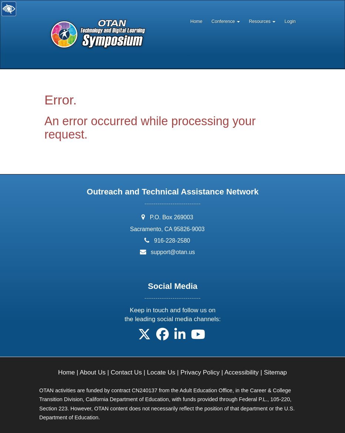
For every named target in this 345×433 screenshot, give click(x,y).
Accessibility (241, 372)
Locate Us (161, 372)
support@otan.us (173, 252)
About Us (92, 372)
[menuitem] (196, 20)
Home (196, 21)
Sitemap (275, 372)
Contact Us (126, 372)
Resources (262, 21)
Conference (225, 21)
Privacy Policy (200, 372)
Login (290, 21)
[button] (144, 336)
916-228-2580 (172, 240)
